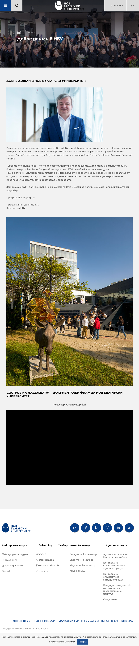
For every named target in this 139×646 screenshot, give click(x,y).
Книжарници (77, 570)
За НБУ (31, 32)
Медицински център (83, 565)
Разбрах (83, 642)
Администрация (116, 545)
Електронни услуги (14, 545)
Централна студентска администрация (113, 577)
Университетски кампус (74, 545)
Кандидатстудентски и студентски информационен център (117, 589)
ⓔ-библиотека (45, 559)
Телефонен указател (44, 621)
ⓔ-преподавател (12, 565)
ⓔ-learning (45, 545)
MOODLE (41, 554)
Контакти (127, 621)
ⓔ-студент (9, 560)
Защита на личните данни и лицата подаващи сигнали (88, 621)
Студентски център (83, 554)
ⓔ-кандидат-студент (16, 554)
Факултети (110, 599)
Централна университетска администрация (114, 565)
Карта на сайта (21, 621)
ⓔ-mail (6, 571)
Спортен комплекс (81, 559)
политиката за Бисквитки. (63, 642)
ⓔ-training (42, 571)
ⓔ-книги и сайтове (47, 565)
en (133, 6)
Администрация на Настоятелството (115, 556)
